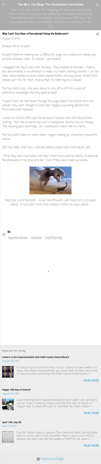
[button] (97, 34)
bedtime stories (18, 238)
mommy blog (54, 238)
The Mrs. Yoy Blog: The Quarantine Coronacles (50, 4)
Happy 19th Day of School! (16, 389)
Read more (91, 381)
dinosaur (36, 238)
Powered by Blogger (51, 459)
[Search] (97, 5)
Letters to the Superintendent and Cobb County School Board (35, 357)
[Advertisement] (50, 322)
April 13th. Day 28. (12, 422)
